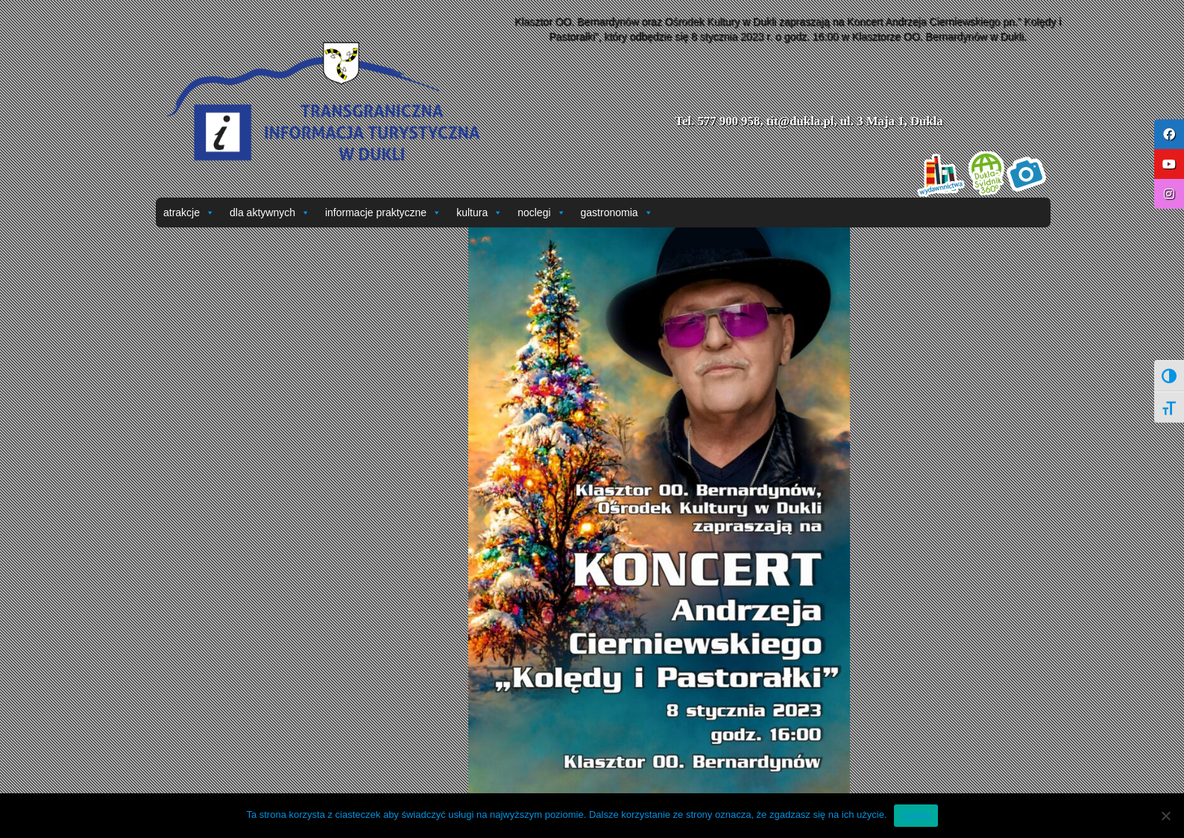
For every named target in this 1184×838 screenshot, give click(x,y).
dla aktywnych (270, 212)
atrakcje (189, 212)
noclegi (541, 212)
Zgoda (915, 815)
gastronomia (617, 212)
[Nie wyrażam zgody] (1165, 815)
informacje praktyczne (383, 212)
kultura (479, 212)
